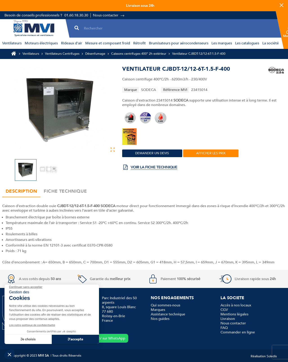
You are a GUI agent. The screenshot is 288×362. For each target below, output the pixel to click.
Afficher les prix (210, 153)
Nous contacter (105, 15)
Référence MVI (175, 89)
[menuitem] (11, 43)
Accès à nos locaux (235, 305)
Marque (130, 89)
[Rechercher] (179, 28)
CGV (224, 309)
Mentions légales (234, 314)
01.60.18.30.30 (76, 15)
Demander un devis (152, 153)
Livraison (227, 318)
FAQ (224, 327)
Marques (158, 309)
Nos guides (160, 318)
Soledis (272, 356)
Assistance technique (168, 314)
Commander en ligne (237, 332)
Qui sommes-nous (165, 305)
